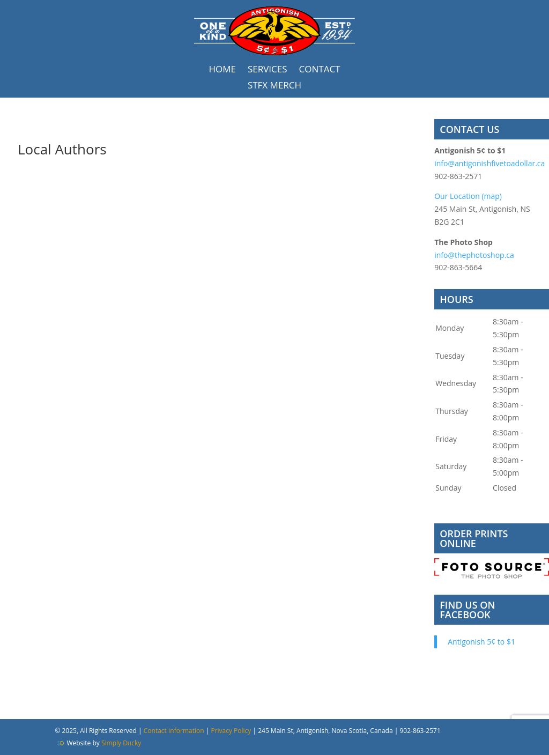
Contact (319, 70)
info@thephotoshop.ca (474, 255)
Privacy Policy (232, 730)
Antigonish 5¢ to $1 (481, 641)
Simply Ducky (121, 742)
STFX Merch (274, 86)
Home (222, 70)
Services (267, 70)
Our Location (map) (468, 196)
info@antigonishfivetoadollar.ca (489, 163)
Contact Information (174, 730)
